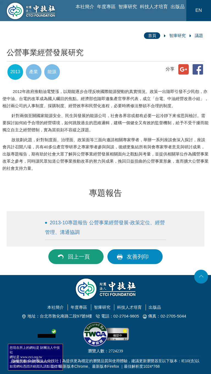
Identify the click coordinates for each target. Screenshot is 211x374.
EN (198, 10)
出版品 (178, 6)
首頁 (152, 35)
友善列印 (138, 257)
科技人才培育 (154, 6)
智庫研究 (127, 6)
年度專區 (106, 6)
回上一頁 (79, 257)
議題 (199, 35)
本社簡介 (85, 6)
